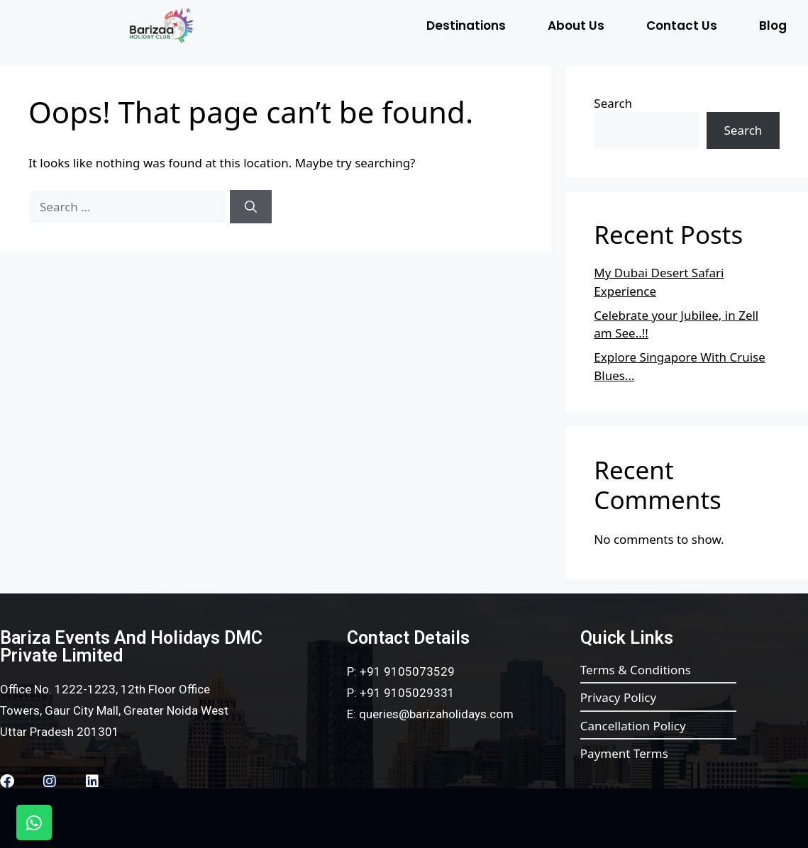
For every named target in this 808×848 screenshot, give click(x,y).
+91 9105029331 (407, 693)
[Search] (251, 207)
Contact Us (681, 25)
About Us (576, 25)
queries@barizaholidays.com (436, 714)
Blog (773, 25)
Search (613, 103)
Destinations (466, 25)
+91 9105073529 (407, 671)
